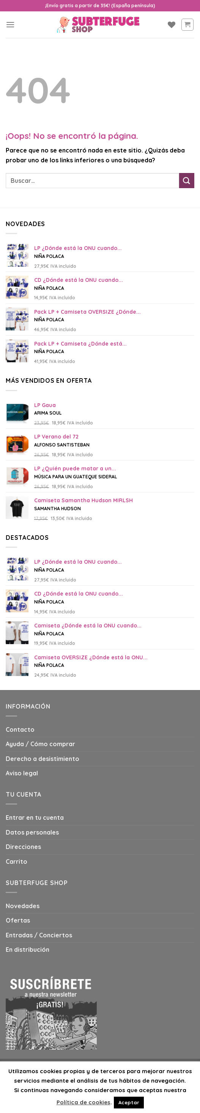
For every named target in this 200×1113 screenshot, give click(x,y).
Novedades (22, 906)
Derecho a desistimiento (42, 758)
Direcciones (23, 846)
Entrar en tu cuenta (35, 817)
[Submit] (186, 180)
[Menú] (10, 24)
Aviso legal (22, 773)
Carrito (16, 861)
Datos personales (32, 832)
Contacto (20, 729)
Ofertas (18, 920)
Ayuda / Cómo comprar (40, 744)
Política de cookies (83, 1102)
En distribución (27, 949)
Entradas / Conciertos (39, 935)
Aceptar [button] (128, 1102)
